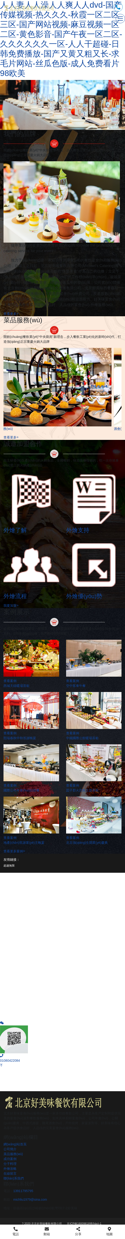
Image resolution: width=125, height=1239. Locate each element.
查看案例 (10, 681)
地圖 (109, 1231)
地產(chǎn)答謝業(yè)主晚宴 (23, 842)
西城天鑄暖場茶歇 (16, 686)
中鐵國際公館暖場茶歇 (82, 738)
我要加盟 (11, 605)
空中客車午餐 (76, 686)
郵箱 (47, 1231)
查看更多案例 (14, 851)
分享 (78, 1231)
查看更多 (11, 314)
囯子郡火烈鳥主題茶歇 (82, 790)
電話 (15, 1231)
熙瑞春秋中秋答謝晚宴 (19, 738)
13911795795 (23, 1191)
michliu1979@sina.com (30, 1199)
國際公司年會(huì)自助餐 (21, 790)
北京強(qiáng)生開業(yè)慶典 (87, 842)
